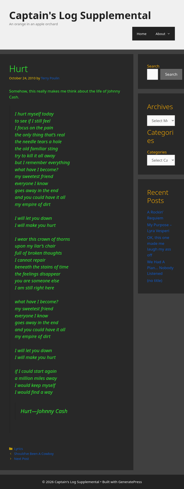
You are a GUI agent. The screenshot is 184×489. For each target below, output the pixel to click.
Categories (157, 152)
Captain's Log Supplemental (80, 15)
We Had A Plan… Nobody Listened (160, 267)
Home (142, 33)
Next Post (21, 458)
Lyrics (18, 448)
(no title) (154, 280)
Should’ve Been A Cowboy (34, 453)
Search (153, 66)
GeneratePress (130, 481)
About (165, 33)
